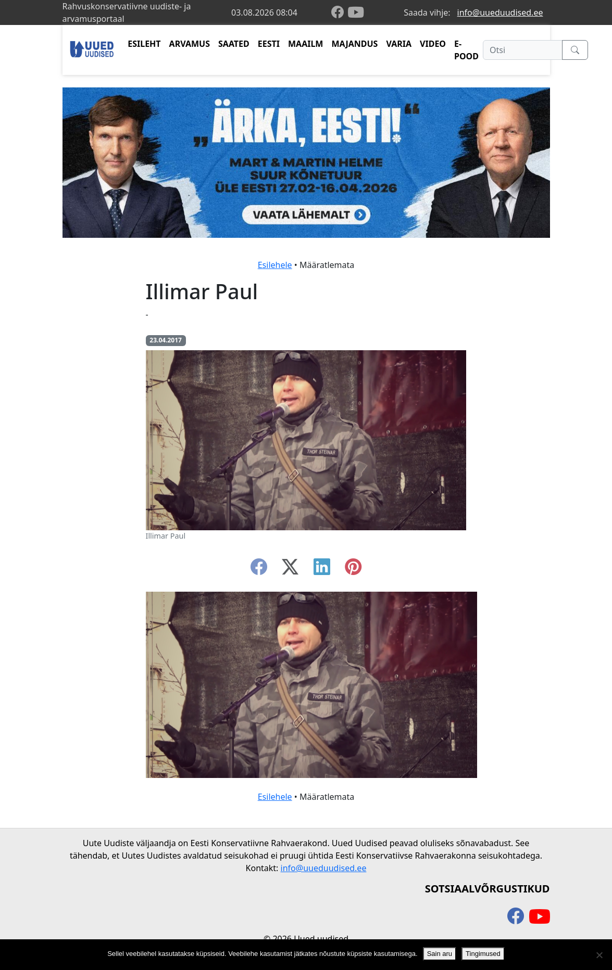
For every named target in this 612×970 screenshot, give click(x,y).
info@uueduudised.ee (500, 12)
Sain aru (439, 954)
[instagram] (353, 570)
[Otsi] (523, 50)
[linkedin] (321, 570)
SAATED (233, 43)
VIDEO (433, 43)
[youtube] (356, 12)
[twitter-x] (290, 570)
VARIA (398, 43)
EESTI (269, 43)
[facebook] (339, 13)
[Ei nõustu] (599, 955)
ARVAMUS (189, 43)
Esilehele (275, 265)
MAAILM (305, 43)
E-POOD (466, 50)
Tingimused (483, 954)
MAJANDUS (354, 43)
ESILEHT (144, 43)
